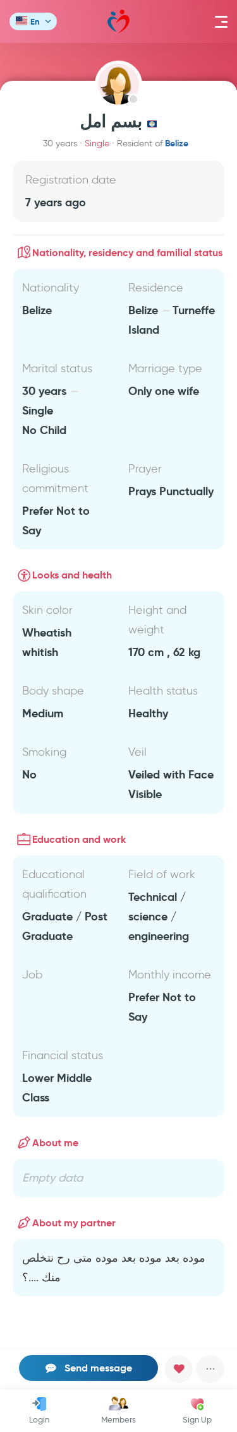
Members (118, 1410)
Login (39, 1410)
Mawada (118, 21)
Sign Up (197, 1410)
